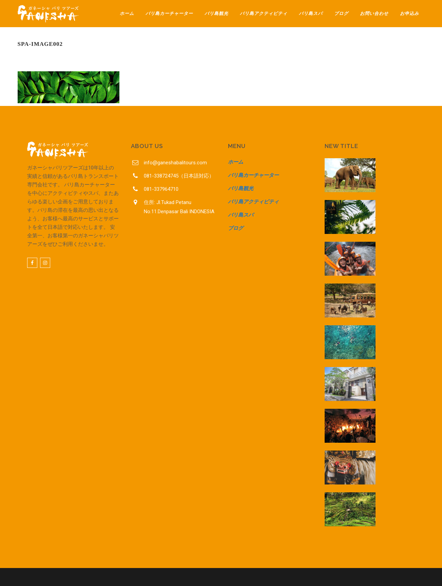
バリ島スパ (240, 215)
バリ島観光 (240, 188)
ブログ (235, 228)
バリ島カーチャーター (253, 175)
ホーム (235, 162)
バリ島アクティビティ (253, 202)
